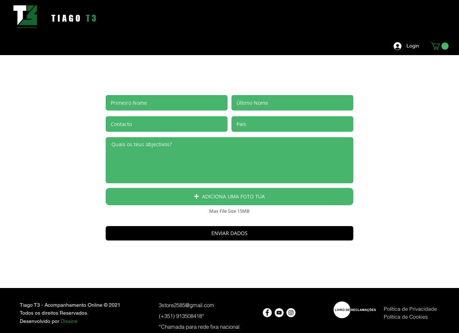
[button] (440, 46)
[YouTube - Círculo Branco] (279, 312)
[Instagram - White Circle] (290, 312)
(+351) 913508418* (181, 315)
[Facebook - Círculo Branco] (267, 312)
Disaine (69, 321)
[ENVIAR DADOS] (229, 233)
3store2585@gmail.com (186, 305)
